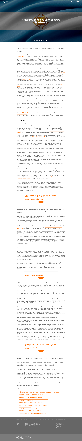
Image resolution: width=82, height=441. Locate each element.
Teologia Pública (26, 422)
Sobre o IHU (19, 419)
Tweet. (41, 277)
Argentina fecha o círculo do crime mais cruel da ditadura (30, 397)
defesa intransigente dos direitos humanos (54, 145)
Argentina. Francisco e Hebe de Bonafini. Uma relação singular (31, 403)
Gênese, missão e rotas (19, 421)
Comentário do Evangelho (60, 421)
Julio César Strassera (26, 112)
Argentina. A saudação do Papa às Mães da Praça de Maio (30, 402)
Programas (27, 419)
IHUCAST (33, 425)
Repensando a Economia (28, 424)
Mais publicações (42, 421)
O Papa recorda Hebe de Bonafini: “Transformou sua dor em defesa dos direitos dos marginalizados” (39, 392)
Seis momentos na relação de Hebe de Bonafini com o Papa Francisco (33, 405)
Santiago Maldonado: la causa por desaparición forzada (30, 410)
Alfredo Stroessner (58, 78)
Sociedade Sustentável (27, 425)
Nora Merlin (22, 66)
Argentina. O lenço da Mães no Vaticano (27, 400)
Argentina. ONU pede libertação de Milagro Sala (28, 408)
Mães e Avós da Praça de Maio (38, 136)
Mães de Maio (26, 49)
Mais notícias (34, 421)
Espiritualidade (60, 419)
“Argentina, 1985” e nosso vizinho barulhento (28, 391)
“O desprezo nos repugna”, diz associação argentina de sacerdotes (32, 413)
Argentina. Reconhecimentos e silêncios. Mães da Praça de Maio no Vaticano (34, 395)
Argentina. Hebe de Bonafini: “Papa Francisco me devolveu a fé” (32, 394)
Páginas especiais (35, 423)
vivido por (22, 114)
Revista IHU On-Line (43, 422)
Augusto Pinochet (26, 79)
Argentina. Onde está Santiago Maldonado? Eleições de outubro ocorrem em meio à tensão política (39, 411)
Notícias (34, 419)
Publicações (43, 419)
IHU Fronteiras (26, 423)
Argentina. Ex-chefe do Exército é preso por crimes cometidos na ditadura (33, 399)
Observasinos (26, 421)
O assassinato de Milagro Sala (25, 407)
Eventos (50, 419)
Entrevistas (33, 422)
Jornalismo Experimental (36, 424)
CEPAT (17, 424)
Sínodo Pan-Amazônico (59, 428)
